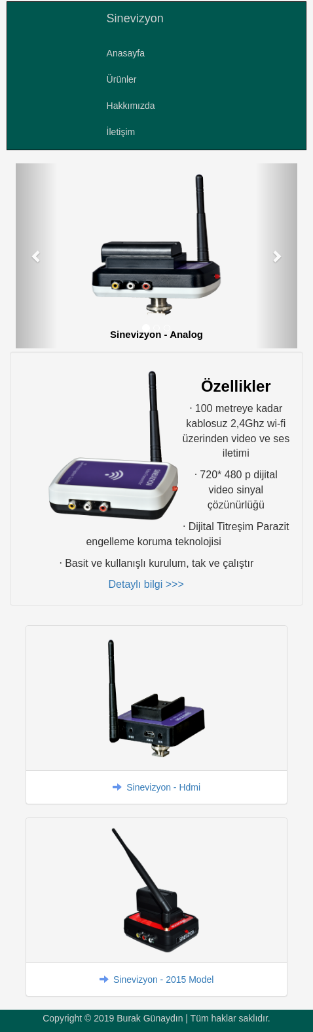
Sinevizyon (135, 18)
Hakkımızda (131, 105)
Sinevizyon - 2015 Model (163, 979)
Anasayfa (126, 53)
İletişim (121, 132)
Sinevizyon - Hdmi (163, 787)
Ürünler (122, 79)
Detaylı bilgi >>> (146, 584)
